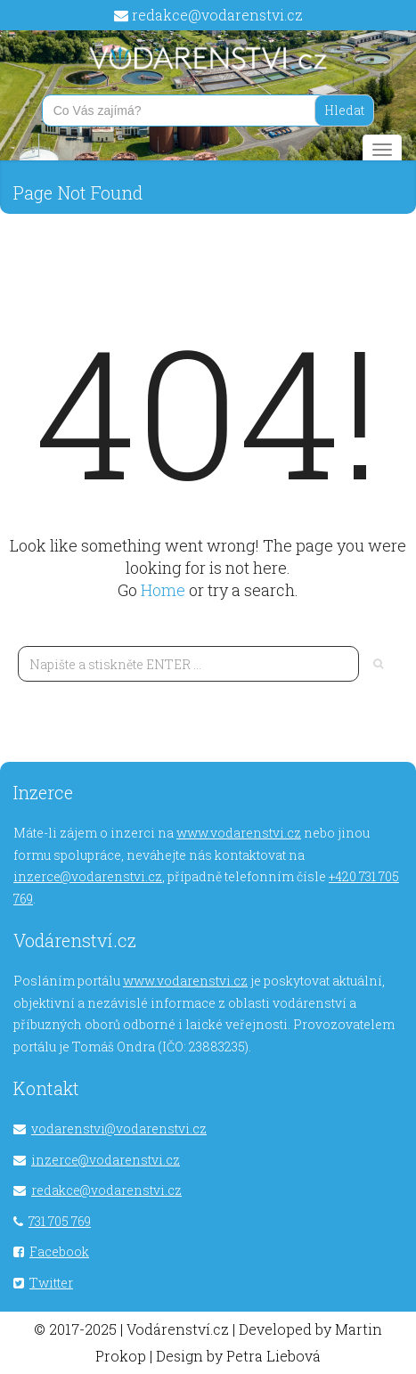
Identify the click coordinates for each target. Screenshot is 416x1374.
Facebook (59, 1251)
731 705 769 (60, 1221)
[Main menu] (382, 150)
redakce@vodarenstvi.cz (217, 14)
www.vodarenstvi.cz (238, 832)
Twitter (51, 1282)
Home (165, 590)
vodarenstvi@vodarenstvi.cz (119, 1128)
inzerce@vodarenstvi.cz (87, 876)
